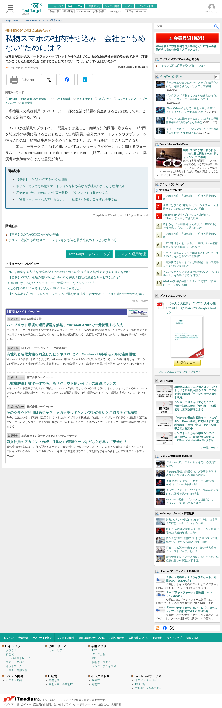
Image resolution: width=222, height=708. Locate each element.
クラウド (11, 650)
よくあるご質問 (65, 637)
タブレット (105, 98)
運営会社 (103, 704)
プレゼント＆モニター (148, 688)
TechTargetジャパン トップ (89, 254)
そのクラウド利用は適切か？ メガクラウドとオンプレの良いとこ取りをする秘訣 (72, 412)
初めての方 (192, 637)
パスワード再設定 (42, 637)
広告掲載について (138, 637)
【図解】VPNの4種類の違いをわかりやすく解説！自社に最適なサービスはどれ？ (64, 277)
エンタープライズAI (104, 666)
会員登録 (23, 637)
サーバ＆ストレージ (18, 658)
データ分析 (98, 654)
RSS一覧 (140, 684)
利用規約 (157, 637)
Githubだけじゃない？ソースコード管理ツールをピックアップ (51, 283)
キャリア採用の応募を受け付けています (182, 65)
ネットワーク (14, 666)
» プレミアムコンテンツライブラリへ (179, 371)
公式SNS (26, 704)
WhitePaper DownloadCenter (137, 313)
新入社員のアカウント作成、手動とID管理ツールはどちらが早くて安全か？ (67, 442)
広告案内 (38, 704)
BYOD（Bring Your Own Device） (29, 98)
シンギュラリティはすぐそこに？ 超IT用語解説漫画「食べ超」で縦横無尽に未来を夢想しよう (195, 406)
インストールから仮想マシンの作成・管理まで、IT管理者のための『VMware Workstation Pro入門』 (194, 437)
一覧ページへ (211, 447)
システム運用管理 (132, 254)
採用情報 (116, 704)
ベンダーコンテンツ (172, 76)
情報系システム (101, 662)
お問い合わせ (116, 637)
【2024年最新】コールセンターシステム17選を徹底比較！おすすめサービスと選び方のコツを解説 (76, 294)
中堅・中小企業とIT (61, 684)
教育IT (96, 684)
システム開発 (14, 680)
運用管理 (27, 102)
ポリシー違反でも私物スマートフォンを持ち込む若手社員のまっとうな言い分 (70, 186)
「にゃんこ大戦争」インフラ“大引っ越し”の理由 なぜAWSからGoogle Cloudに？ (190, 308)
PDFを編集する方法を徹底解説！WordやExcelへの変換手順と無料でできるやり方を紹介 (69, 272)
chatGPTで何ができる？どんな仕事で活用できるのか (44, 288)
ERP (94, 650)
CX (94, 658)
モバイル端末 (63, 98)
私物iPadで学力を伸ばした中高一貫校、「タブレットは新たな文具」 (63, 192)
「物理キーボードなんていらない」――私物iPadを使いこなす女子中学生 (67, 199)
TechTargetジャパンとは (91, 637)
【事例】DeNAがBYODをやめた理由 (41, 179)
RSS (157, 628)
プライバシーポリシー (76, 704)
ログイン (9, 637)
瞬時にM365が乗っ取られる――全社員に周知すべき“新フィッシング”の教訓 (201, 154)
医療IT (96, 680)
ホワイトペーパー (145, 680)
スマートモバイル (16, 662)
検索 (216, 26)
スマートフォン (126, 98)
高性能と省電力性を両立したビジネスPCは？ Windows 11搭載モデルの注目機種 (71, 354)
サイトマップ (174, 637)
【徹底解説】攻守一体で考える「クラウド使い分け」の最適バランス (61, 383)
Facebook (165, 628)
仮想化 (10, 654)
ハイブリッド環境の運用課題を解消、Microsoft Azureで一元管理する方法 (65, 325)
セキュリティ (85, 98)
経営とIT (54, 680)
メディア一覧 (11, 704)
